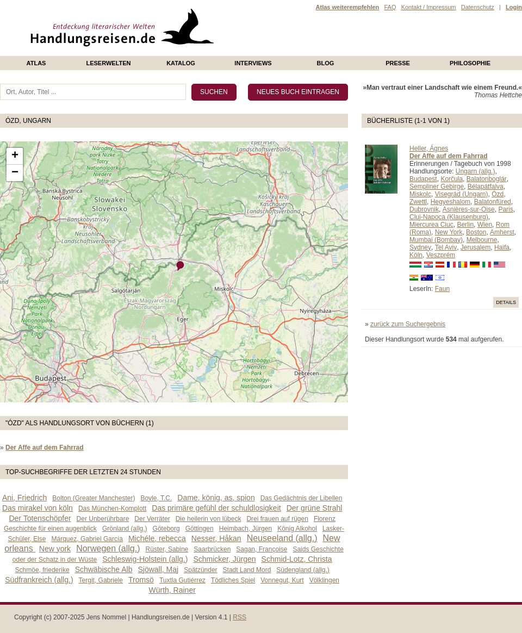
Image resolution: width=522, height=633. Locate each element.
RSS (239, 617)
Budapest (423, 179)
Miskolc (420, 194)
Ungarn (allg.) (475, 171)
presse (398, 63)
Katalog (180, 63)
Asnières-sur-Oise (469, 209)
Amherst (502, 232)
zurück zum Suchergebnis (407, 324)
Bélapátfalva (486, 186)
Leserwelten (108, 63)
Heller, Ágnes (428, 148)
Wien (484, 224)
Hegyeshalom (450, 202)
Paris (505, 209)
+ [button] (14, 156)
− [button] (14, 173)
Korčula (451, 179)
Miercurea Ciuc (431, 224)
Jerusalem (475, 247)
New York (449, 232)
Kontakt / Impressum (428, 7)
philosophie (470, 63)
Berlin (465, 224)
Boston (476, 232)
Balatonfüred (492, 202)
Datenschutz (477, 7)
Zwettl (418, 202)
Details (506, 302)
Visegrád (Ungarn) (461, 194)
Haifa (501, 247)
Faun (442, 289)
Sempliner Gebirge (436, 186)
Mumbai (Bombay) (436, 240)
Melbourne (482, 240)
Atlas (36, 63)
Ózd (498, 194)
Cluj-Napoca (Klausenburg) (448, 217)
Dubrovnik (424, 209)
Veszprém (440, 255)
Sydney (420, 247)
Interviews (252, 63)
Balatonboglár (487, 179)
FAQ (390, 7)
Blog (325, 63)
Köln (415, 255)
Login (514, 7)
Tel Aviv (446, 247)
